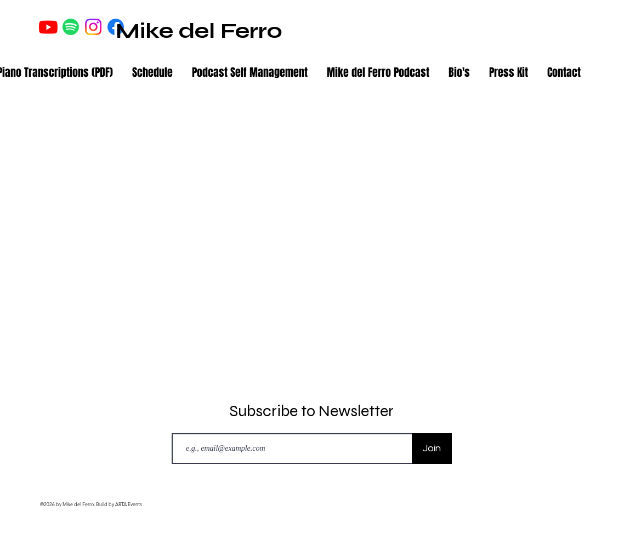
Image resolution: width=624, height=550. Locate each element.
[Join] (432, 448)
